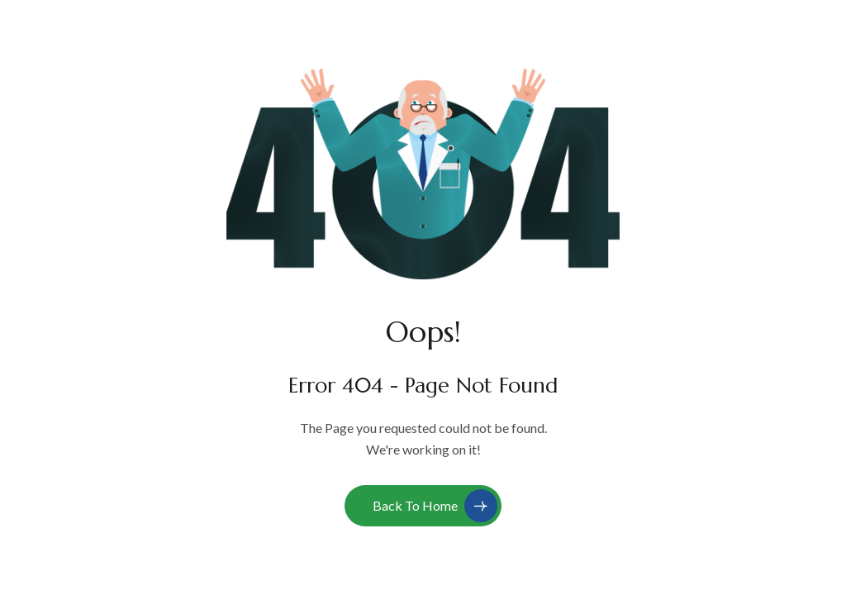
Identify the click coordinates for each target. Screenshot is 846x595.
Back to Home (435, 505)
